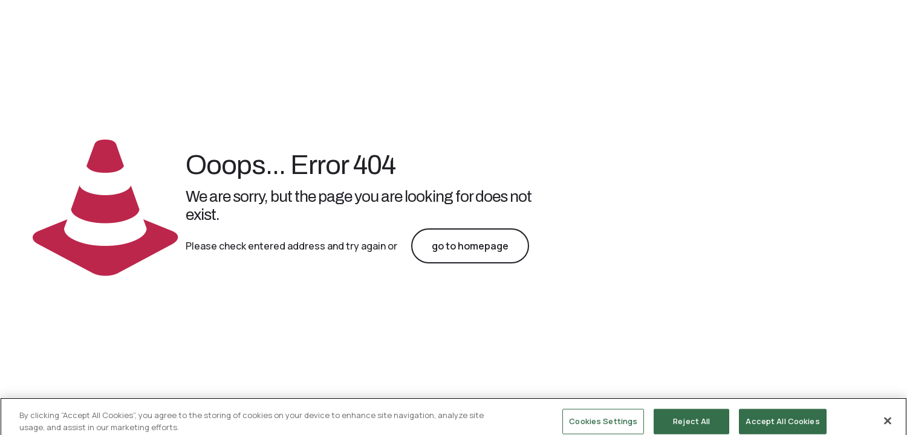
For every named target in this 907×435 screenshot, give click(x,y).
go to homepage (470, 246)
